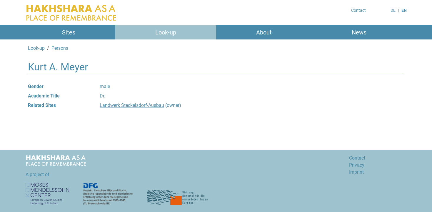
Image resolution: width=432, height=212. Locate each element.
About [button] (264, 32)
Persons (59, 48)
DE (393, 10)
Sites (68, 32)
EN (404, 10)
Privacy (356, 165)
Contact (358, 10)
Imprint (356, 172)
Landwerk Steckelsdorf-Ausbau (132, 105)
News (359, 32)
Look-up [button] (165, 32)
